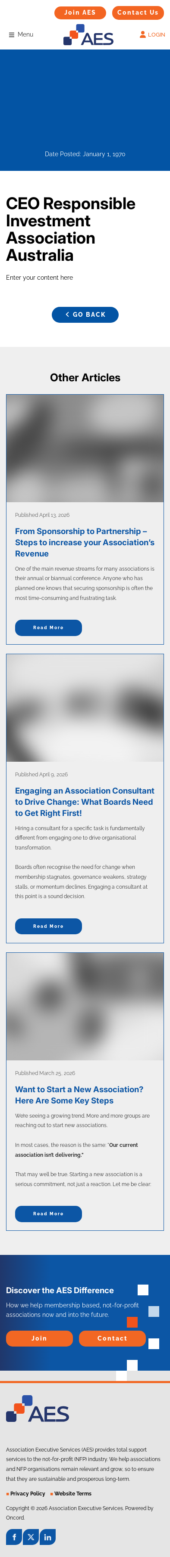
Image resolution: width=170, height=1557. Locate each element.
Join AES (66, 10)
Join (11, 1334)
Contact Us (128, 10)
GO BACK (85, 311)
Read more (48, 627)
